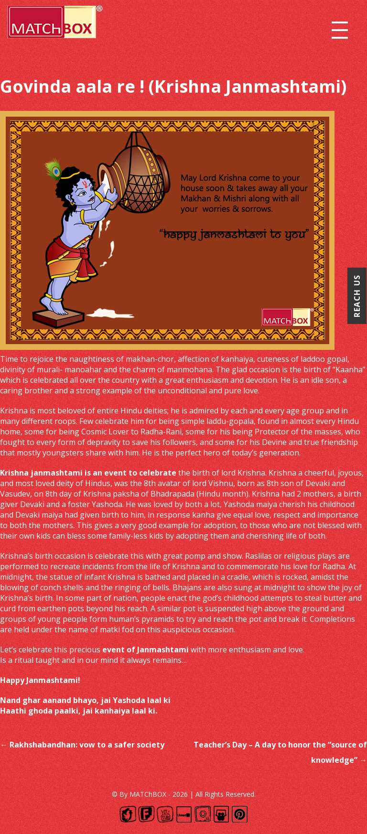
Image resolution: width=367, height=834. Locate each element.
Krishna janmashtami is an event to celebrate (88, 472)
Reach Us (357, 295)
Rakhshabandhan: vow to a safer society (82, 744)
